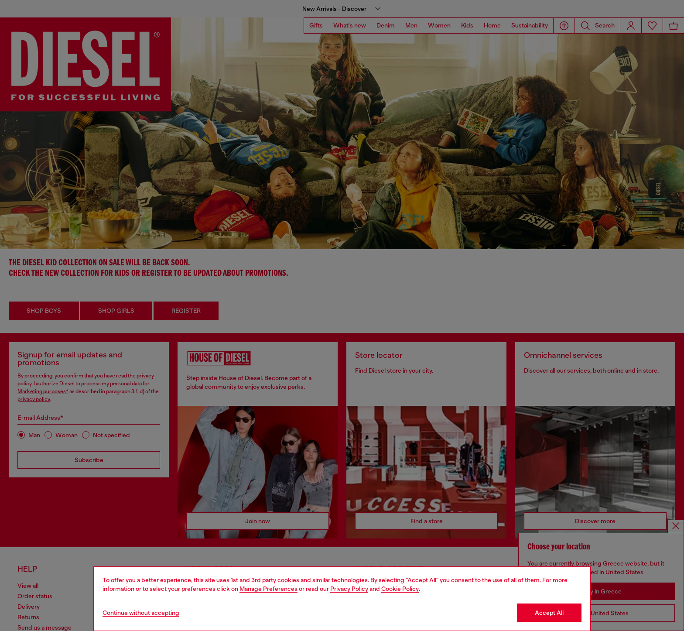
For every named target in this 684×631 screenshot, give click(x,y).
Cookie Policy (400, 588)
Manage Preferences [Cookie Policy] (268, 588)
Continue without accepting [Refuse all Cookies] (141, 612)
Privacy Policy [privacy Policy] (349, 588)
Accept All (549, 612)
